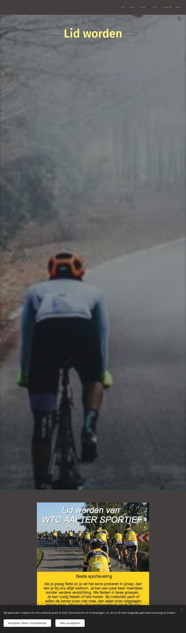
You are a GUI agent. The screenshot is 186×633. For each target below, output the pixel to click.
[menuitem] (148, 7)
